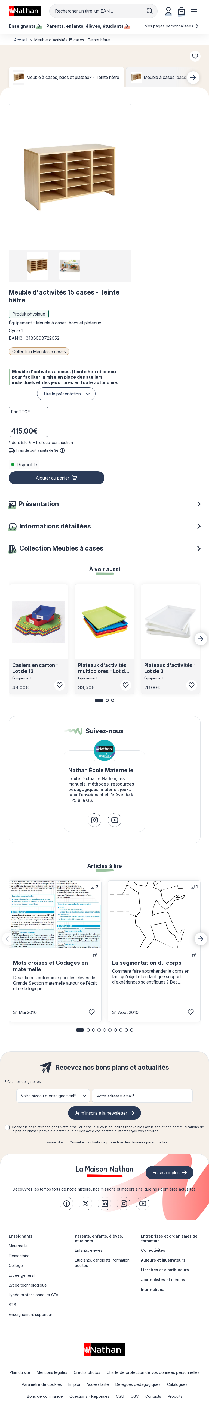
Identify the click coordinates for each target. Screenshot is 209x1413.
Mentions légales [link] (52, 1372)
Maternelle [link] (18, 1246)
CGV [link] (135, 1396)
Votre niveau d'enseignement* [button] (48, 1095)
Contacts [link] (153, 1396)
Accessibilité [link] (98, 1384)
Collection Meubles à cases (39, 351)
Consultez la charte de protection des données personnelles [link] (118, 1142)
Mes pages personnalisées (172, 26)
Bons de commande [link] (45, 1396)
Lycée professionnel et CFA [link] (33, 1295)
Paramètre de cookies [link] (42, 1384)
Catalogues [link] (177, 1384)
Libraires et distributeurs (165, 1269)
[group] (37, 266)
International (153, 1289)
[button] (69, 177)
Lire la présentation (62, 394)
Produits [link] (175, 1396)
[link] (94, 820)
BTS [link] (12, 1304)
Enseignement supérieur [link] (30, 1314)
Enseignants (20, 1236)
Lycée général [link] (22, 1275)
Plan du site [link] (20, 1372)
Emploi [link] (74, 1384)
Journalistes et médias (163, 1279)
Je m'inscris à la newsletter (101, 1113)
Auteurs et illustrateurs (163, 1260)
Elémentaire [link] (19, 1255)
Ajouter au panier (52, 478)
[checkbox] (7, 1127)
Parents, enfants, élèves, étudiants (99, 1238)
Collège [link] (16, 1265)
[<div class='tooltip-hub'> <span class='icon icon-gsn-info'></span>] (62, 450)
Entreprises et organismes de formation (169, 1238)
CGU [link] (120, 1396)
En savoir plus (53, 1142)
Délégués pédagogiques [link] (138, 1384)
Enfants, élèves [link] (88, 1250)
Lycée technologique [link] (28, 1285)
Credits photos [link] (87, 1372)
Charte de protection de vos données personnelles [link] (153, 1372)
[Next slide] (193, 77)
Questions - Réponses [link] (89, 1396)
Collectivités (153, 1250)
